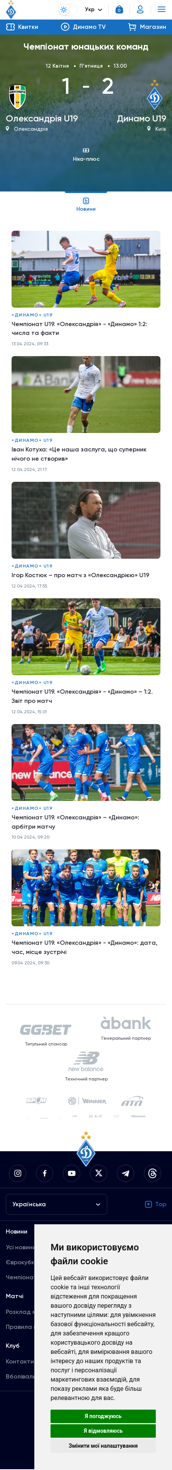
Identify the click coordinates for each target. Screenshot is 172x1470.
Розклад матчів (29, 1312)
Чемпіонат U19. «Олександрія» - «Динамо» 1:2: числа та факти (80, 328)
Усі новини (21, 1248)
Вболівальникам (30, 1377)
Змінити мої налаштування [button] (103, 1446)
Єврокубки (22, 1263)
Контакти (20, 1362)
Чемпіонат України (34, 1278)
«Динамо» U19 (32, 315)
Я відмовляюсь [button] (103, 1431)
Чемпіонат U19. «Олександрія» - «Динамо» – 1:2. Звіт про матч (82, 696)
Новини (86, 204)
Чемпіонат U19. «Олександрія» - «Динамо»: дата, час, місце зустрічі (85, 948)
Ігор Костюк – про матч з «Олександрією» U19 (81, 575)
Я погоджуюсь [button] (103, 1416)
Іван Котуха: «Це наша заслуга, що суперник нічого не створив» (79, 454)
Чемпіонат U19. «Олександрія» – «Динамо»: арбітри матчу (76, 822)
